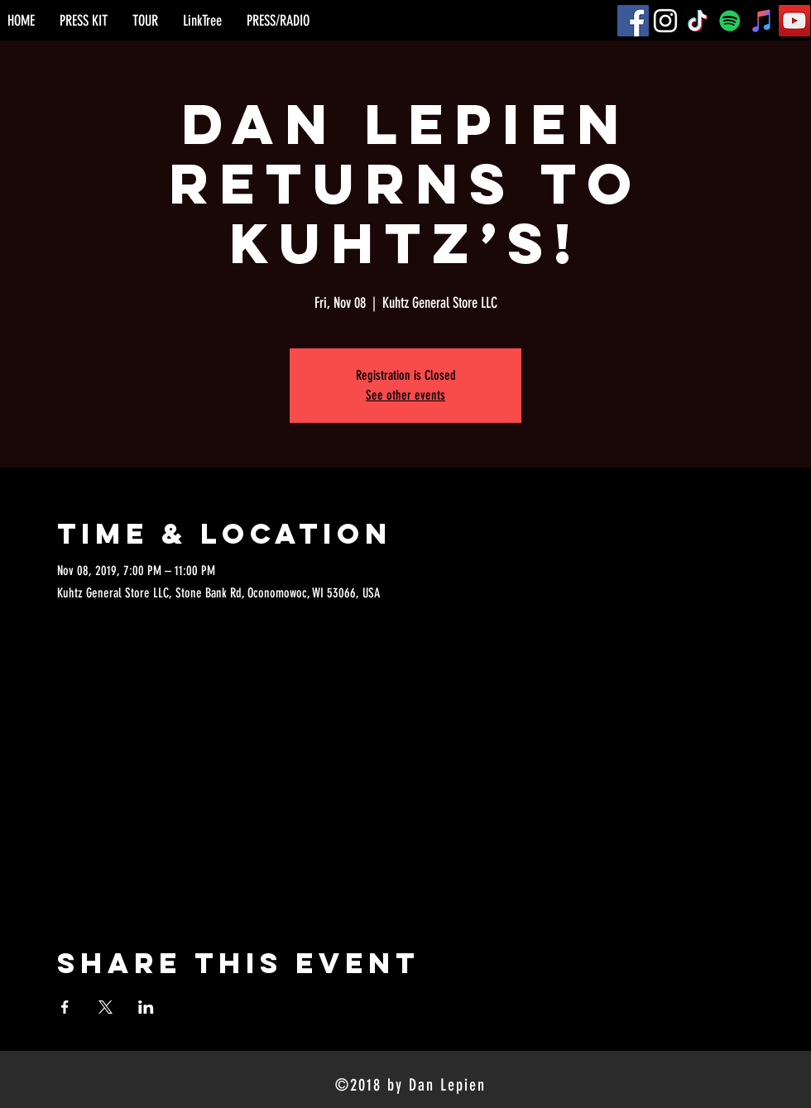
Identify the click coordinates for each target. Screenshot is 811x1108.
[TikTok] (697, 20)
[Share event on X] (105, 1007)
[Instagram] (665, 20)
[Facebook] (633, 20)
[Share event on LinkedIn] (146, 1007)
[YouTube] (794, 20)
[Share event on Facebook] (65, 1007)
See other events (405, 395)
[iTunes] (762, 20)
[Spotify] (730, 20)
